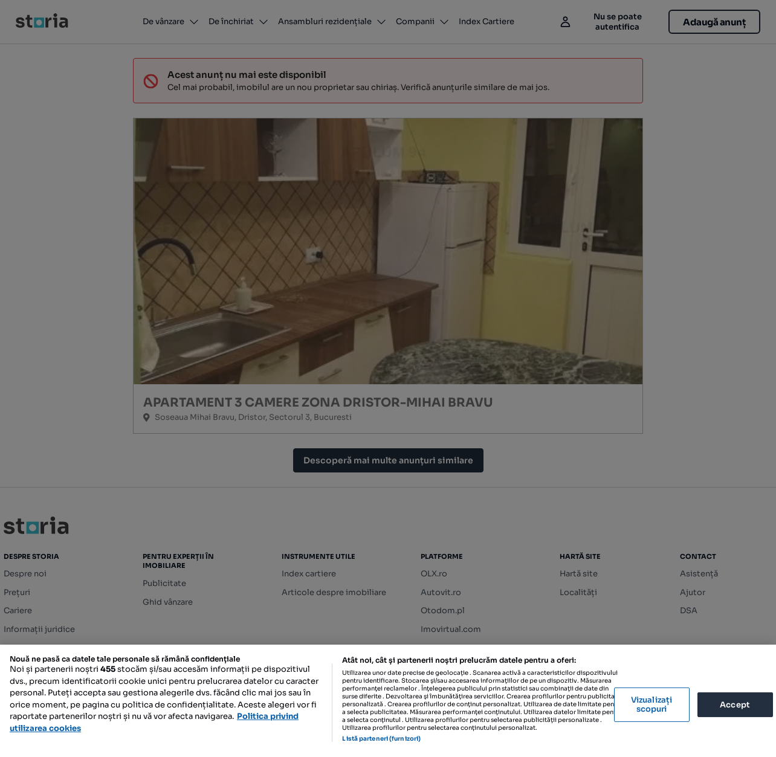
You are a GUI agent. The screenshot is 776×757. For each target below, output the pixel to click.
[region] (388, 701)
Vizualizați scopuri (651, 705)
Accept (735, 704)
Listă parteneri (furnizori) (381, 739)
